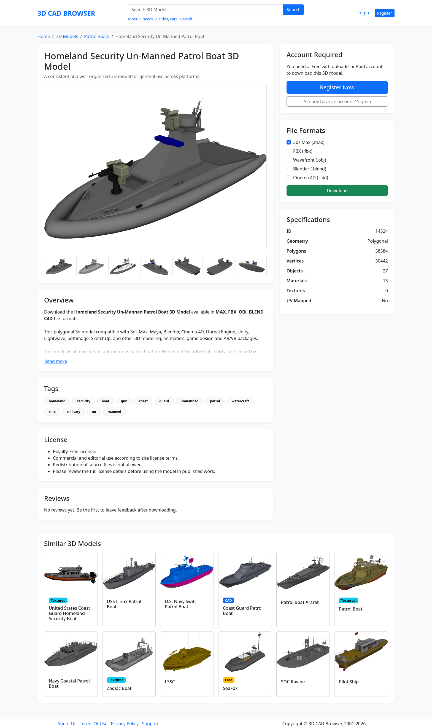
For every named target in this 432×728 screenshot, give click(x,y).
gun (124, 401)
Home (43, 36)
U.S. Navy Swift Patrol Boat (180, 604)
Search (294, 10)
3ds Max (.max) (308, 142)
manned (114, 411)
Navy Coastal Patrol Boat (69, 683)
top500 (134, 19)
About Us (66, 724)
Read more (55, 361)
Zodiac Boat (119, 688)
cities (163, 19)
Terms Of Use (93, 724)
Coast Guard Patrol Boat (243, 610)
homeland (57, 401)
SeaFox (230, 688)
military (73, 411)
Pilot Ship (349, 682)
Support (150, 724)
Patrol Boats (96, 36)
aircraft (186, 19)
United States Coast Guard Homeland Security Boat (69, 613)
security (83, 401)
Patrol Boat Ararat (300, 602)
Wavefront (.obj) (309, 160)
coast (143, 401)
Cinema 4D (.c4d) (310, 178)
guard (164, 401)
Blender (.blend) (309, 169)
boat (105, 401)
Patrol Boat (350, 609)
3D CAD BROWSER (66, 13)
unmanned (190, 401)
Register (384, 13)
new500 (150, 19)
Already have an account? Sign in (337, 101)
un (94, 411)
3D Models (67, 36)
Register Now (337, 87)
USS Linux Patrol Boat (124, 604)
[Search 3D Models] (205, 9)
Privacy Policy (125, 724)
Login (363, 13)
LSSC (170, 682)
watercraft (240, 401)
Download (337, 191)
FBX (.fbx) (302, 151)
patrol (215, 401)
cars (173, 19)
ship (52, 411)
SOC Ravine (293, 682)
